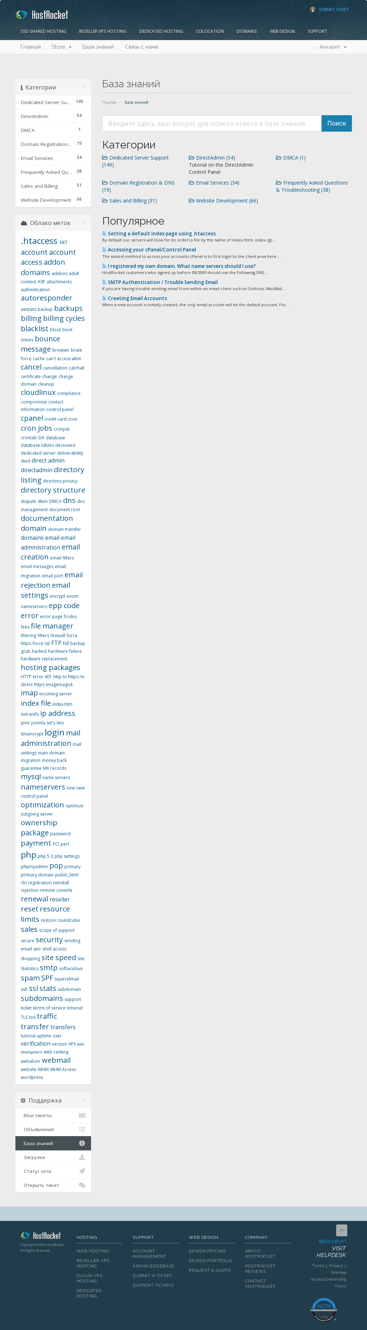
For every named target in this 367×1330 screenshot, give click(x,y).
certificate (31, 376)
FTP (56, 643)
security (49, 939)
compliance (69, 393)
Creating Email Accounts (134, 298)
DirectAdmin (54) (212, 157)
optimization (42, 805)
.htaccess (39, 240)
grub (25, 651)
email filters (62, 558)
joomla (38, 723)
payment (36, 843)
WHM (43, 1069)
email (52, 538)
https (39, 684)
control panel (59, 409)
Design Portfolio (210, 1260)
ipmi (25, 723)
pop (56, 865)
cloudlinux (38, 392)
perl (65, 844)
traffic (47, 1016)
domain (34, 528)
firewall (58, 635)
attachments (59, 282)
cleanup (46, 384)
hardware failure (65, 651)
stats (47, 988)
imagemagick (59, 684)
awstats (28, 309)
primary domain (37, 875)
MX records (54, 768)
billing (31, 318)
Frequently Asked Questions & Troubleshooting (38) (312, 186)
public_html (66, 875)
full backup (74, 643)
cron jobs (36, 428)
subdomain (69, 989)
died (25, 461)
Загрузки (53, 1157)
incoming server (55, 694)
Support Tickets (153, 1285)
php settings (67, 856)
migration (30, 760)
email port (52, 576)
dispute (28, 501)
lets (60, 723)
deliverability (70, 453)
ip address (57, 713)
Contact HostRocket (260, 1283)
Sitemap (339, 1272)
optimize (75, 806)
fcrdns (70, 616)
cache (39, 359)
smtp (49, 967)
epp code (64, 605)
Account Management (149, 1253)
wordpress (32, 1077)
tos (32, 1017)
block (55, 330)
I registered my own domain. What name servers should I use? (179, 266)
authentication (35, 290)
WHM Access (63, 1069)
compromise (34, 402)
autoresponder (46, 298)
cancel (31, 367)
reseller (59, 899)
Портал (109, 102)
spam (30, 978)
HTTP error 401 (36, 677)
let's (51, 723)
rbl (24, 883)
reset (29, 909)
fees (25, 627)
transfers (63, 1027)
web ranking (56, 1052)
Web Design (282, 31)
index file (36, 703)
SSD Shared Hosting (43, 31)
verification (36, 1043)
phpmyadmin (34, 867)
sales (29, 929)
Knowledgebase (153, 1265)
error (30, 615)
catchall (76, 368)
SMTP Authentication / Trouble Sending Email (160, 282)
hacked (39, 651)
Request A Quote (210, 1270)
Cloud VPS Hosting (90, 1278)
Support (317, 31)
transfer (35, 1026)
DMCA (55, 501)
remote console (56, 890)
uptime (44, 1036)
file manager (52, 626)
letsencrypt (32, 734)
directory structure (53, 490)
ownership (39, 822)
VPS (72, 1044)
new (71, 788)
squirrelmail (66, 979)
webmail (56, 1060)
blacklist (34, 328)
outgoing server (37, 814)
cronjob (62, 429)
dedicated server (38, 453)
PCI (56, 844)
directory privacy (60, 481)
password (60, 834)
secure (27, 941)
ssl (33, 988)
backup (45, 309)
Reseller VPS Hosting (103, 31)
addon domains (43, 267)
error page (51, 616)
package (35, 832)
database (55, 438)
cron (72, 419)
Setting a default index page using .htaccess (159, 233)
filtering (28, 635)
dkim (43, 501)
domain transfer (64, 529)
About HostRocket (260, 1253)
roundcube (68, 920)
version (59, 1044)
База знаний (98, 47)
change (49, 376)
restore (48, 920)
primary (73, 867)
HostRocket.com (43, 1237)
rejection (30, 890)
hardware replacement (44, 659)
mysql (31, 776)
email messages (37, 566)
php (28, 854)
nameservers (43, 787)
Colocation (210, 31)
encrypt (57, 596)
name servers (56, 777)
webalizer (30, 1061)
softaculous (71, 968)
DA (41, 438)
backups (68, 308)
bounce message (40, 344)
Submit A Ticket (152, 1275)
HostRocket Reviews (260, 1268)
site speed (59, 957)
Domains (247, 31)
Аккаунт (333, 47)
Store (62, 47)
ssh (24, 989)
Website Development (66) (223, 200)
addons (59, 273)
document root (64, 510)
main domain (51, 753)
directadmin (36, 470)
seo (37, 949)
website (29, 1069)
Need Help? (323, 1249)
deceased (65, 445)
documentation (47, 518)
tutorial (28, 1036)
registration (40, 883)
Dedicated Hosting (161, 31)
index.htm (62, 704)
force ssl (41, 643)
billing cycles (64, 318)
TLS (24, 1017)
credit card (55, 419)
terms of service (49, 1008)
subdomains (42, 998)
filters (43, 635)
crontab (29, 438)
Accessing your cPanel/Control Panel (149, 249)
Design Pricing (207, 1250)
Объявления (53, 1129)
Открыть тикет (53, 1185)
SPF (47, 978)
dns (69, 500)
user (57, 1036)
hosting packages (50, 667)
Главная (30, 47)
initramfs (30, 714)
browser (61, 350)
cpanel (32, 418)
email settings (45, 590)
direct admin (48, 460)
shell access (54, 949)
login (55, 732)
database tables (37, 445)
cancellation (55, 368)
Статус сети (53, 1171)
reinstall (61, 883)
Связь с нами (141, 47)
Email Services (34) (214, 182)
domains (32, 538)
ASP (41, 282)
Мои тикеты (53, 1115)
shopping (30, 958)
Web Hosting (93, 1250)
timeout (75, 1008)
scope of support (57, 930)
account (34, 252)
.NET (63, 242)
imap (29, 693)
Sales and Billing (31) (129, 200)
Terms (318, 1265)
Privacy (336, 1265)
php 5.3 (45, 856)
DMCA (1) (291, 157)
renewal (34, 899)
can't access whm (63, 359)
